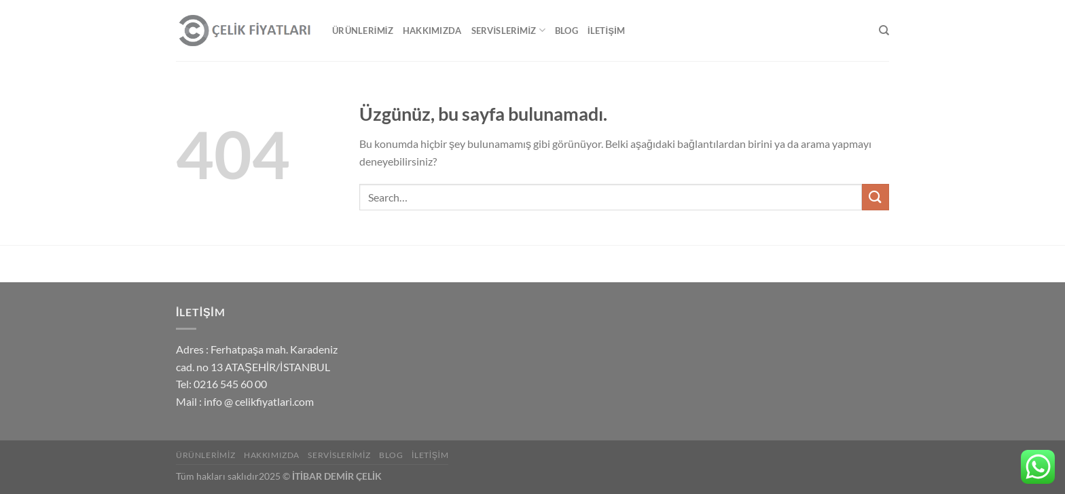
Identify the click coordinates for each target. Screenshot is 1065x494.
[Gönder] (875, 197)
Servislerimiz (508, 30)
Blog (566, 30)
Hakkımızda (432, 30)
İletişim (606, 30)
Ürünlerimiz (362, 30)
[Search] (884, 30)
